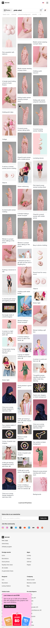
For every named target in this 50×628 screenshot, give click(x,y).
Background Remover (8, 565)
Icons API (29, 559)
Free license (30, 590)
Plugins (29, 529)
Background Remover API (34, 575)
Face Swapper (6, 568)
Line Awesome (31, 581)
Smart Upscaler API (32, 571)
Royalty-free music (7, 529)
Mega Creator (6, 559)
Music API (29, 568)
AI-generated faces (7, 535)
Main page (5, 505)
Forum (3, 590)
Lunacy (29, 520)
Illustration (5, 547)
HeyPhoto (4, 578)
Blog (28, 550)
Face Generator (6, 571)
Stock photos (6, 526)
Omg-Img (29, 578)
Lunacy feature (6, 550)
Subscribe (43, 483)
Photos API (30, 565)
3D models (5, 532)
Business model (31, 547)
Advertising (5, 508)
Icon (3, 544)
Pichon (29, 523)
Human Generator (7, 575)
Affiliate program (7, 511)
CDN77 (46, 620)
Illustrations (5, 523)
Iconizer (4, 581)
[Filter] (45, 10)
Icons (3, 520)
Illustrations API (31, 562)
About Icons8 (31, 544)
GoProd (29, 526)
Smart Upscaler (6, 562)
